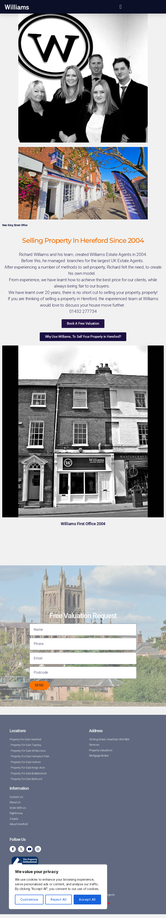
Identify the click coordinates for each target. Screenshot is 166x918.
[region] (58, 886)
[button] (120, 7)
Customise (29, 899)
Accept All (87, 899)
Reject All (58, 899)
